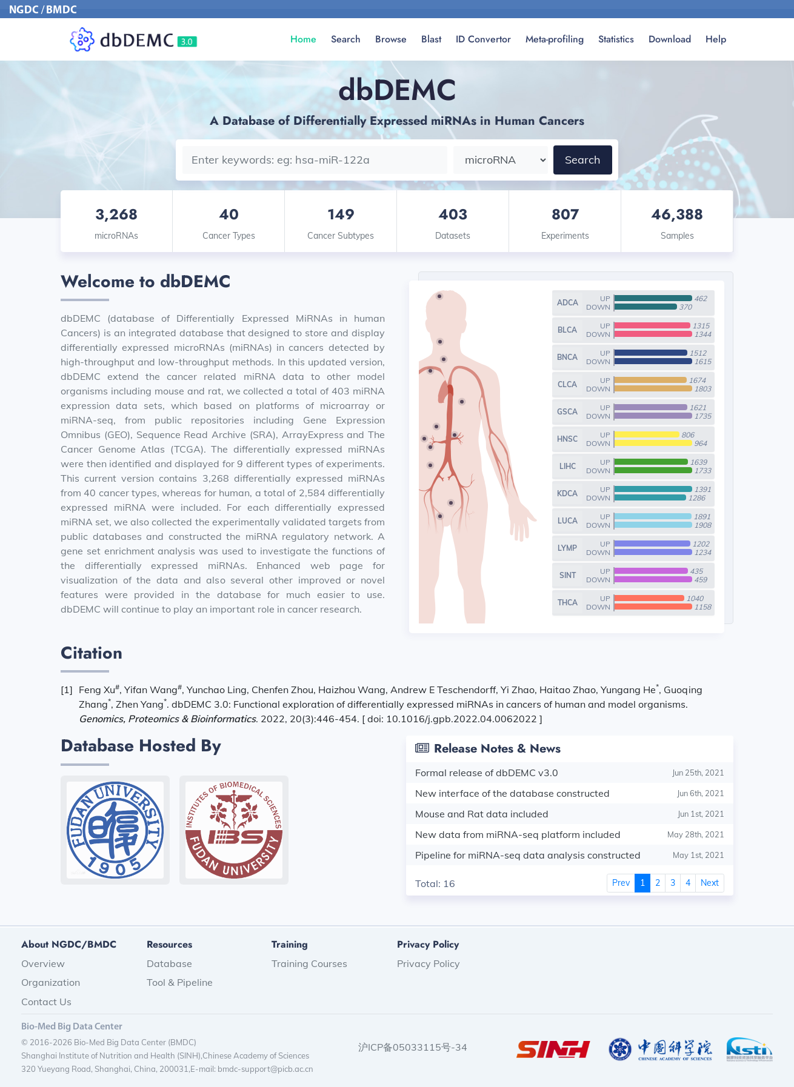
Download (670, 39)
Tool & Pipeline (180, 982)
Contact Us (46, 1002)
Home (303, 39)
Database (169, 963)
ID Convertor (483, 39)
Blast (431, 39)
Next (710, 882)
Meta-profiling (554, 39)
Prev (621, 882)
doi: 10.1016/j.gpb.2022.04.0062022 (453, 719)
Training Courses (309, 963)
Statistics (616, 39)
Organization (50, 982)
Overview (43, 963)
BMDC (62, 10)
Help (716, 39)
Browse (391, 39)
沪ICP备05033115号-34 (412, 1047)
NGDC (24, 10)
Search (346, 39)
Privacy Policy (428, 963)
